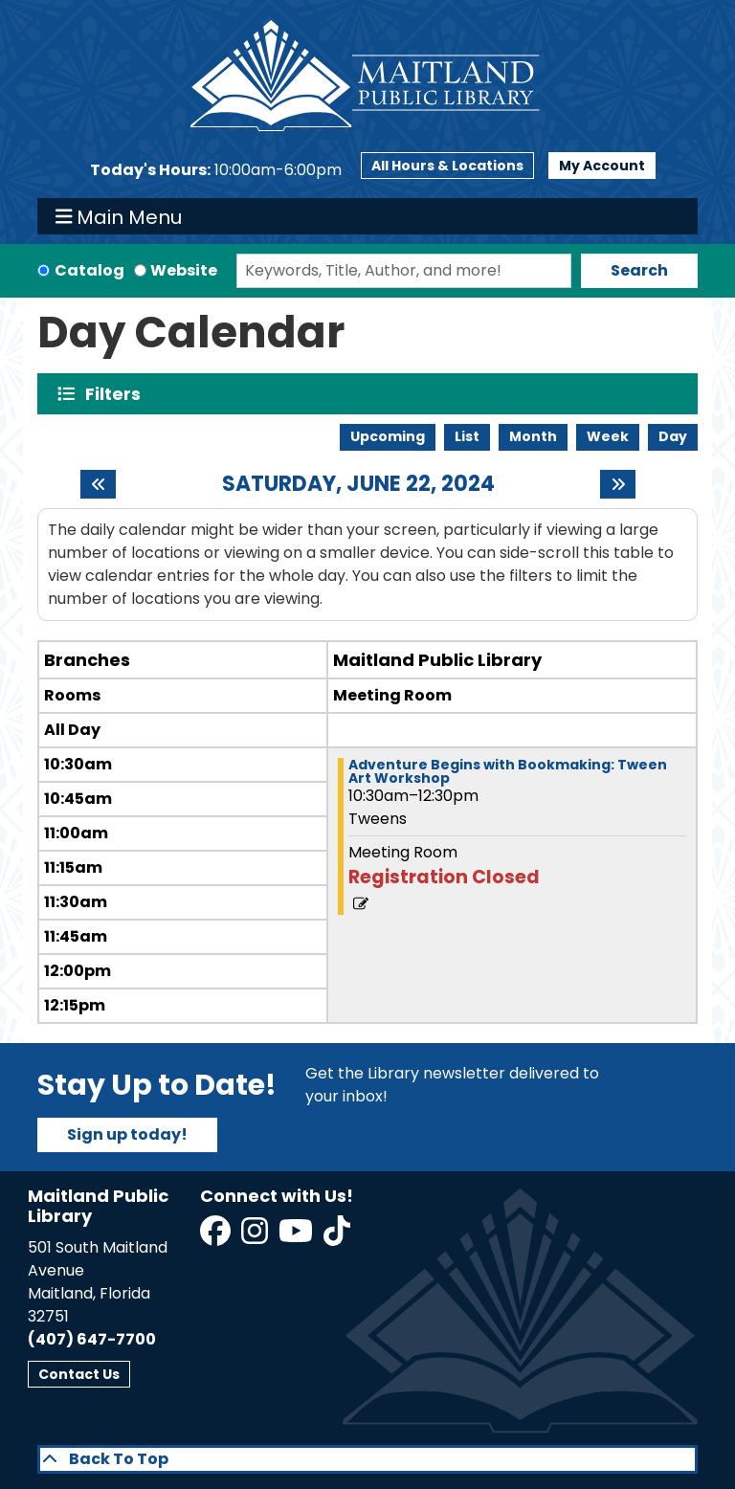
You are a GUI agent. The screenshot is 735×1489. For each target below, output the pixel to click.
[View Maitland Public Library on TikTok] (336, 1237)
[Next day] (617, 484)
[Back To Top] (367, 1459)
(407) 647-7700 (92, 1339)
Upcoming (387, 436)
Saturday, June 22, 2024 (358, 484)
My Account (602, 165)
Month (533, 436)
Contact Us (79, 1374)
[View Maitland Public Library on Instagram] (256, 1237)
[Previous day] (98, 484)
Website (183, 270)
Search (639, 270)
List (467, 436)
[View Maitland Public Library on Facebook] (217, 1237)
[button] (215, 170)
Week (608, 436)
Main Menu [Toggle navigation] (119, 216)
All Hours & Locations (447, 165)
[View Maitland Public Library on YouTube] (297, 1237)
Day (672, 436)
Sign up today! (127, 1134)
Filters (117, 394)
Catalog (89, 270)
